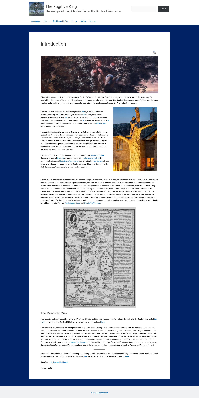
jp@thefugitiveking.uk (59, 362)
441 (84, 115)
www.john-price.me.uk (99, 393)
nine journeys (98, 161)
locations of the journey (69, 161)
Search (163, 9)
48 (96, 117)
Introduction (35, 21)
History (46, 21)
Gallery (83, 21)
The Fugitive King (61, 6)
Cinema (92, 21)
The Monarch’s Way (60, 21)
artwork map (101, 123)
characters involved (92, 158)
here (103, 322)
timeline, (60, 158)
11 (49, 120)
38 (66, 117)
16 (83, 120)
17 (59, 115)
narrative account (97, 155)
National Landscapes (78, 342)
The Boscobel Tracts (72, 203)
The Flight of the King (92, 203)
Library (74, 21)
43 (83, 112)
